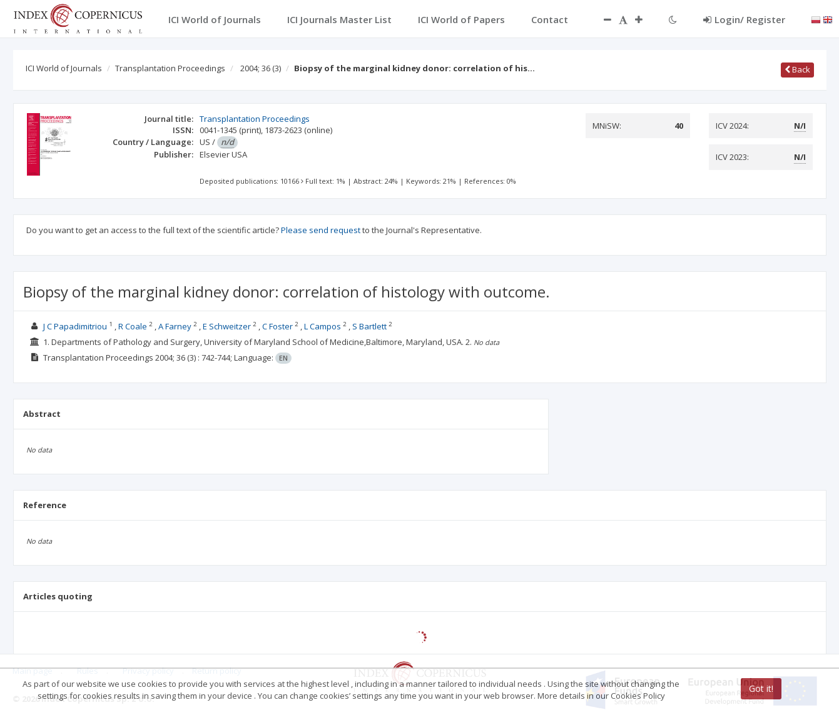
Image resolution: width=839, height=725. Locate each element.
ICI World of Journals (64, 68)
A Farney (174, 326)
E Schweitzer (227, 326)
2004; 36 (260, 68)
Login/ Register (744, 19)
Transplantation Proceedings (170, 68)
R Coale (132, 326)
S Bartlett (369, 326)
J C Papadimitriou (75, 326)
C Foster (277, 326)
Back (797, 69)
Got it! (761, 688)
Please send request (320, 230)
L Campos (322, 326)
